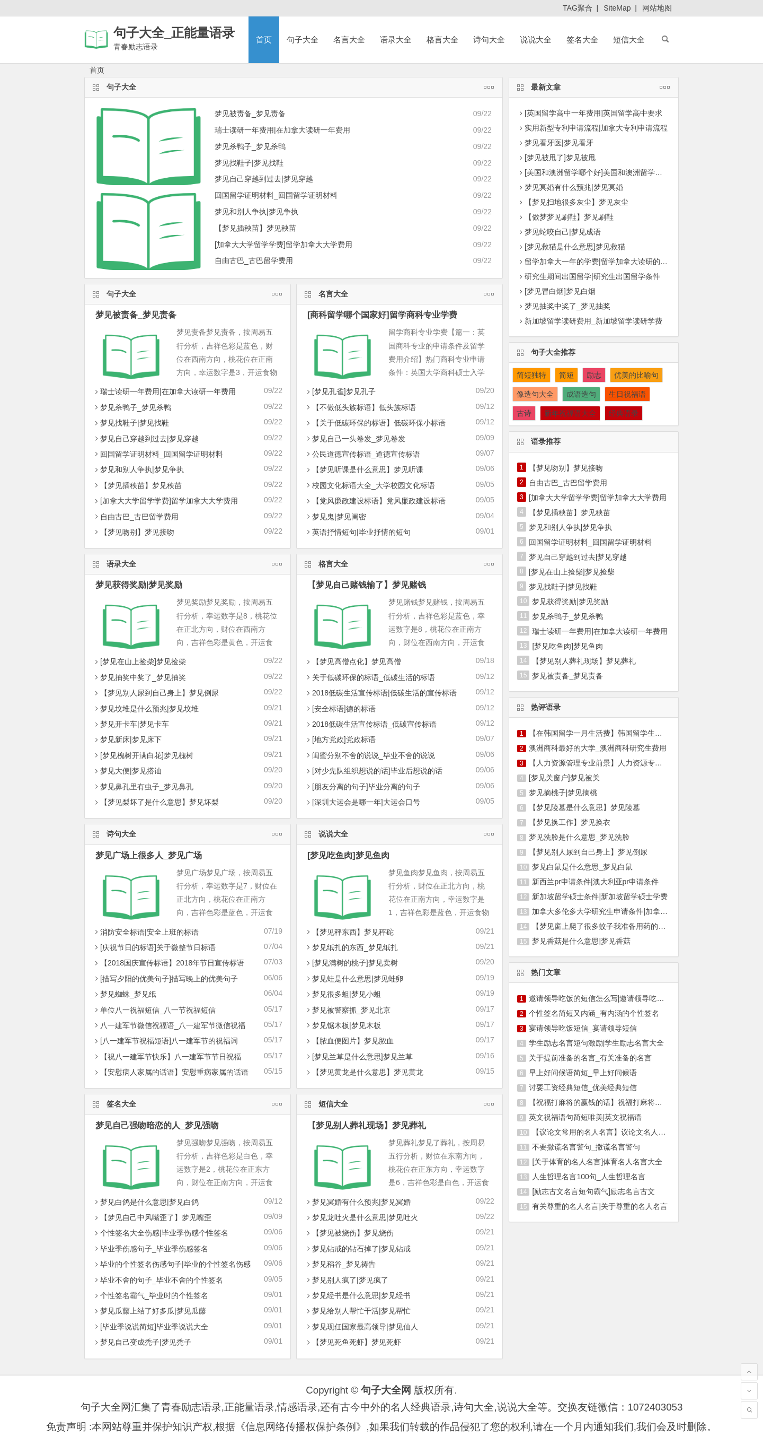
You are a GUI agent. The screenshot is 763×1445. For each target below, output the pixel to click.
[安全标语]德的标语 (340, 708)
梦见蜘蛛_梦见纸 (124, 994)
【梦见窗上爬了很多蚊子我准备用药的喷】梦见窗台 (617, 926)
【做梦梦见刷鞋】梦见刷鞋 (569, 217)
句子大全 (302, 39)
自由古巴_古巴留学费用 (254, 260)
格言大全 (442, 39)
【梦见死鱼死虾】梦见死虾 (353, 1342)
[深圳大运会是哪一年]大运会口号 (362, 802)
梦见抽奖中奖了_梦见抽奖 (139, 677)
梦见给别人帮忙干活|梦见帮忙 (358, 1311)
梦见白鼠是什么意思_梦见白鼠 (582, 867)
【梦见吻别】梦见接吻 (133, 532)
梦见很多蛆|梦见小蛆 (343, 994)
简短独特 (531, 375)
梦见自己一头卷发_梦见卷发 (355, 438)
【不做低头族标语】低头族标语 (360, 407)
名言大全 (349, 39)
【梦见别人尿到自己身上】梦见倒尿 (156, 693)
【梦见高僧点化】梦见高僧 (353, 661)
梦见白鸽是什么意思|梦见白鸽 (146, 1202)
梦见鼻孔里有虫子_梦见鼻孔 (143, 786)
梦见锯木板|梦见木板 (343, 1025)
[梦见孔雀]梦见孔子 (340, 391)
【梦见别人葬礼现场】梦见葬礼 (366, 1125)
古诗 (524, 413)
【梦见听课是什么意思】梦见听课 (364, 469)
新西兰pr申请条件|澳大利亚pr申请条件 (595, 881)
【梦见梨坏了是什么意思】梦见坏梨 (156, 802)
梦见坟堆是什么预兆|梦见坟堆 (146, 708)
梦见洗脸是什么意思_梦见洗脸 (579, 837)
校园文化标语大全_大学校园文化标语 (370, 485)
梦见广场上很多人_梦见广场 (148, 855)
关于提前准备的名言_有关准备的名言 (590, 1058)
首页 (264, 39)
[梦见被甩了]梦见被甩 (560, 157)
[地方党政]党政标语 (340, 739)
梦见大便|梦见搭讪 (127, 771)
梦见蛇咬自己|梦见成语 (563, 232)
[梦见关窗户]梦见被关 (564, 777)
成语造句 (581, 394)
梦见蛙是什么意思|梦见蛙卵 (354, 978)
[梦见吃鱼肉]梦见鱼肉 (348, 855)
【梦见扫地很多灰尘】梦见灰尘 (576, 202)
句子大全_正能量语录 (174, 32)
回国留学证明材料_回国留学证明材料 (276, 195)
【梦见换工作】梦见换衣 (569, 822)
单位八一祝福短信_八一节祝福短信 (154, 1010)
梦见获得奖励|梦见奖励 (138, 584)
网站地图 (657, 8)
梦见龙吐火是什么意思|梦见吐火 (361, 1217)
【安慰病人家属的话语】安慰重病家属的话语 (171, 1072)
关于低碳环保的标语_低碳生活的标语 (370, 677)
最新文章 (601, 86)
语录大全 (396, 39)
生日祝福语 (627, 394)
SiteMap (617, 8)
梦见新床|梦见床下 (127, 739)
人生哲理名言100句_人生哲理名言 (588, 1176)
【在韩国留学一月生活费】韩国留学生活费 (599, 733)
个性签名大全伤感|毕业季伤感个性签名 (160, 1233)
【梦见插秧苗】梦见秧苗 (255, 228)
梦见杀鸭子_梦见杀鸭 (250, 146)
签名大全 (582, 39)
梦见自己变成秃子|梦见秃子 (142, 1342)
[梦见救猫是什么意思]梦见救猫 (575, 246)
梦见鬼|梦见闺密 (335, 516)
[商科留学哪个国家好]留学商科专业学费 (382, 314)
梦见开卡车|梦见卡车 (131, 724)
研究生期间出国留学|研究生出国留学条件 (592, 276)
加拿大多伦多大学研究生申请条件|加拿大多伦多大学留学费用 (633, 911)
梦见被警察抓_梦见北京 (348, 1010)
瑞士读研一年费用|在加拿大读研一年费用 (282, 130)
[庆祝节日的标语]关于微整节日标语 (154, 947)
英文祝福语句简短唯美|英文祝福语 (585, 1117)
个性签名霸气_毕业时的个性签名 (150, 1295)
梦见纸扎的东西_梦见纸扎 (351, 947)
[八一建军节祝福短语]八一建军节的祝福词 (165, 1041)
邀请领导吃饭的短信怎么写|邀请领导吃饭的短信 (608, 998)
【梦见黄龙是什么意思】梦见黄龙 (364, 1072)
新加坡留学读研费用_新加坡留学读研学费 (593, 321)
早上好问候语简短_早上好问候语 (583, 1072)
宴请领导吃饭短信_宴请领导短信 (583, 1028)
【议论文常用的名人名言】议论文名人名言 (602, 1132)
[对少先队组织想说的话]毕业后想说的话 (373, 771)
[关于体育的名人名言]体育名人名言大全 (597, 1161)
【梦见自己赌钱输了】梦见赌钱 (366, 584)
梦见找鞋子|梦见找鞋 (249, 163)
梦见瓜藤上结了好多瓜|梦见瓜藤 (149, 1311)
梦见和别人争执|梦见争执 (256, 211)
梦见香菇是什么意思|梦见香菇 (581, 941)
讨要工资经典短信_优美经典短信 (583, 1087)
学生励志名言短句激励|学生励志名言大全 (596, 1043)
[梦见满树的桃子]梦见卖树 (351, 963)
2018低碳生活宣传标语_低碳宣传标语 (371, 724)
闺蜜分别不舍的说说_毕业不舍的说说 (370, 755)
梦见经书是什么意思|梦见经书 (358, 1295)
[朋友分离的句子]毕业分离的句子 (362, 786)
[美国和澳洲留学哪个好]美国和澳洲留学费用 (597, 172)
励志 (594, 375)
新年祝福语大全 (570, 413)
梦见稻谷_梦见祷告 (340, 1264)
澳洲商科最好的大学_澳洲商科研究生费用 (598, 748)
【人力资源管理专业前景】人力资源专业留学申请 (610, 763)
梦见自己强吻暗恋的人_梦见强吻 (157, 1125)
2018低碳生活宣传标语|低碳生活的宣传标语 (381, 693)
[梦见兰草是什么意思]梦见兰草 (359, 1056)
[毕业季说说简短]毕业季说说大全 (150, 1326)
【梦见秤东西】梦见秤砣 (349, 932)
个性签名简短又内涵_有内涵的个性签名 (594, 1013)
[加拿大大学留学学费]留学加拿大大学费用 (283, 244)
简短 (566, 375)
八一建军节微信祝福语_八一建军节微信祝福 (169, 1025)
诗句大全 (489, 39)
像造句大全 (535, 394)
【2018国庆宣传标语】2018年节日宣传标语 (168, 963)
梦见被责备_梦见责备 (250, 113)
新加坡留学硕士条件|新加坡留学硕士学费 (600, 896)
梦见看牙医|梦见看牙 (559, 142)
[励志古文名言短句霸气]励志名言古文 (593, 1191)
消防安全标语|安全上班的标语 (146, 932)
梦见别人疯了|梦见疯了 (346, 1280)
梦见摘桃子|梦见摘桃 (563, 792)
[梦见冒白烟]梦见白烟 (560, 291)
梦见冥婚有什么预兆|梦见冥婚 (358, 1202)
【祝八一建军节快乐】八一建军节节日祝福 (167, 1056)
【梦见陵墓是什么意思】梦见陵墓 (584, 807)
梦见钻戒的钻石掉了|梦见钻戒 (358, 1248)
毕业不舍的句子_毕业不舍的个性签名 (158, 1280)
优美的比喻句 (636, 375)
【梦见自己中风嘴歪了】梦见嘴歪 (152, 1217)
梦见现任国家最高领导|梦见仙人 (361, 1326)
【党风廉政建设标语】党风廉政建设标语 (375, 501)
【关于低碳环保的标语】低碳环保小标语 (375, 423)
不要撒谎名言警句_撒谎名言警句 (586, 1147)
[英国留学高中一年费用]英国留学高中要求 (593, 113)
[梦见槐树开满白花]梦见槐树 (143, 755)
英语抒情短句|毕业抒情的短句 (358, 532)
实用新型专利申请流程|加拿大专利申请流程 (596, 128)
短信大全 (629, 39)
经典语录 (623, 413)
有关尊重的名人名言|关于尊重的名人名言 (600, 1206)
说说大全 (536, 39)
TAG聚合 (577, 8)
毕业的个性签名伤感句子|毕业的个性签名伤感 (172, 1264)
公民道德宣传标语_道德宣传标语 (362, 454)
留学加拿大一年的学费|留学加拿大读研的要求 (600, 261)
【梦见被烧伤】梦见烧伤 (349, 1233)
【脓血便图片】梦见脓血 (349, 1041)
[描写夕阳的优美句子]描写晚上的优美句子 (165, 978)
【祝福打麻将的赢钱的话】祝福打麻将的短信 (603, 1102)
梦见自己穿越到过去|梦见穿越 (264, 179)
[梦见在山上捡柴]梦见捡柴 (139, 661)
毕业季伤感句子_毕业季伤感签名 (150, 1248)
